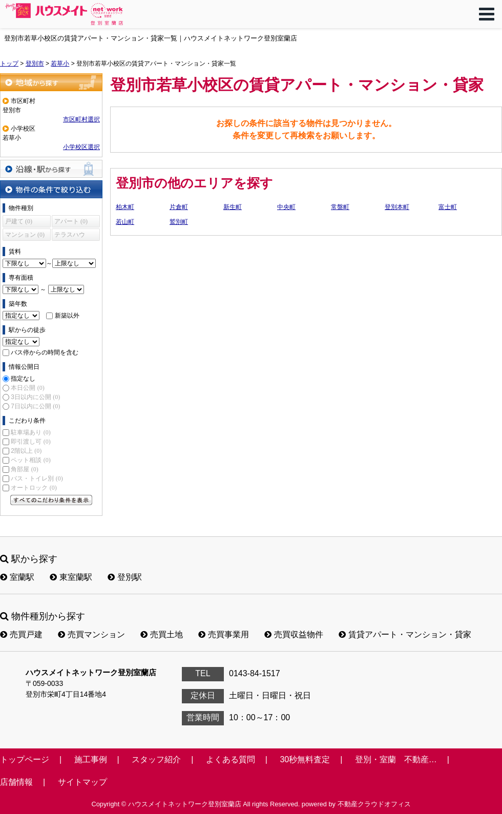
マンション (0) (25, 234)
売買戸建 (21, 634)
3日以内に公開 (35, 397)
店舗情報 (16, 782)
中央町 (286, 207)
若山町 (125, 221)
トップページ (24, 759)
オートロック (33, 487)
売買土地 (161, 634)
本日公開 (27, 387)
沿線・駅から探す (51, 169)
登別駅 (125, 577)
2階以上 (26, 450)
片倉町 (179, 207)
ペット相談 (30, 460)
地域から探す (51, 82)
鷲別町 (179, 221)
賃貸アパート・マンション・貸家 (405, 634)
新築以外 (67, 315)
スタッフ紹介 (156, 759)
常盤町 (340, 207)
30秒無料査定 (305, 759)
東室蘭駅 (71, 577)
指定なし (23, 378)
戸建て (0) (18, 221)
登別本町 (397, 207)
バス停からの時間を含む (44, 352)
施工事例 (90, 759)
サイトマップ (82, 782)
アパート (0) (71, 221)
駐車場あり (30, 432)
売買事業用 (223, 634)
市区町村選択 (81, 119)
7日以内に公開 (35, 406)
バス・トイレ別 (36, 478)
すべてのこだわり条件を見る (51, 500)
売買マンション (91, 634)
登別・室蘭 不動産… (396, 759)
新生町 (232, 207)
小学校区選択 (81, 147)
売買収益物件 (293, 634)
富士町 (447, 207)
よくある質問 (230, 759)
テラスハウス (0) (69, 236)
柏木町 (125, 207)
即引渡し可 (30, 441)
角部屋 (24, 469)
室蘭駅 (17, 577)
